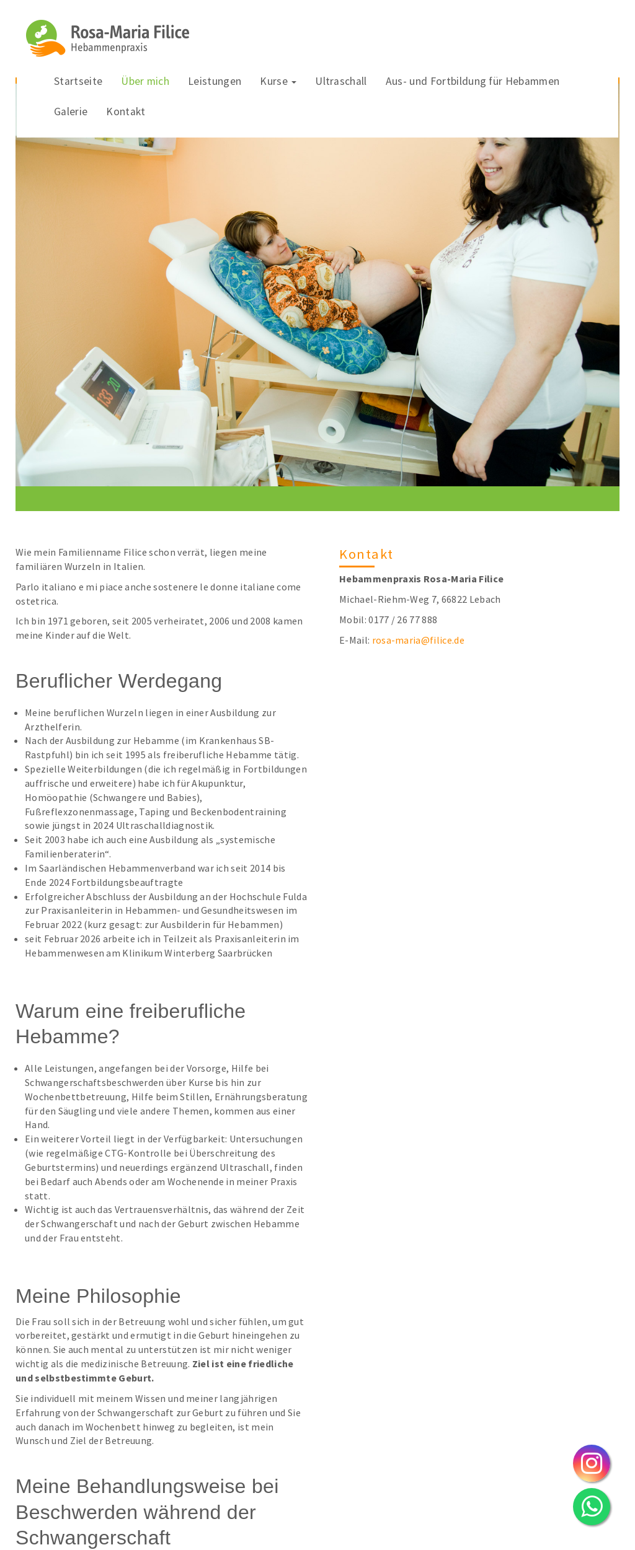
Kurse (278, 81)
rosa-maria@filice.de (418, 640)
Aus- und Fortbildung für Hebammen (473, 81)
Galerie (70, 111)
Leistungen (214, 81)
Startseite (78, 81)
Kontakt (125, 111)
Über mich (145, 81)
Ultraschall (341, 81)
